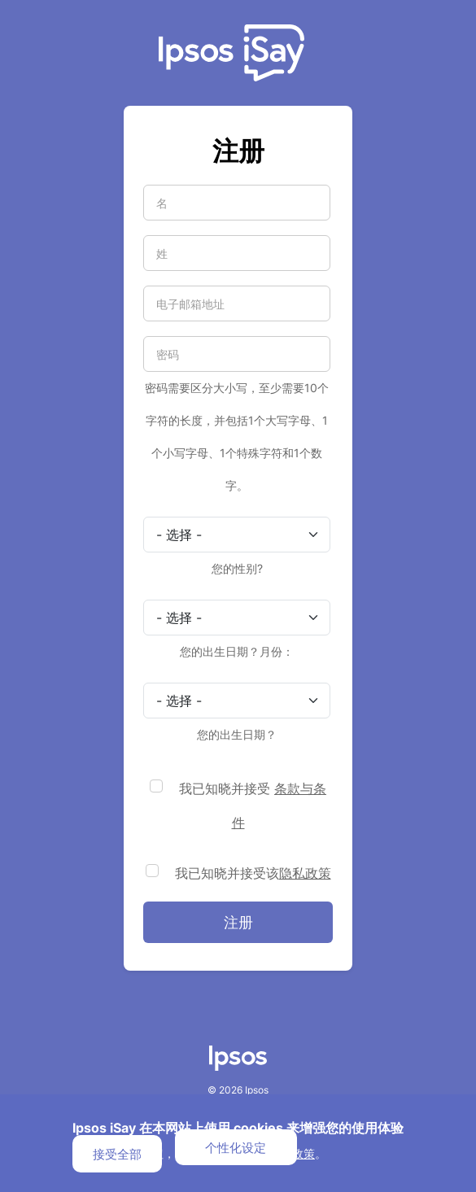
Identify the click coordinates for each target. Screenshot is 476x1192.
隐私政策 (305, 873)
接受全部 (117, 1154)
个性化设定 (235, 1147)
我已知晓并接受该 (253, 873)
